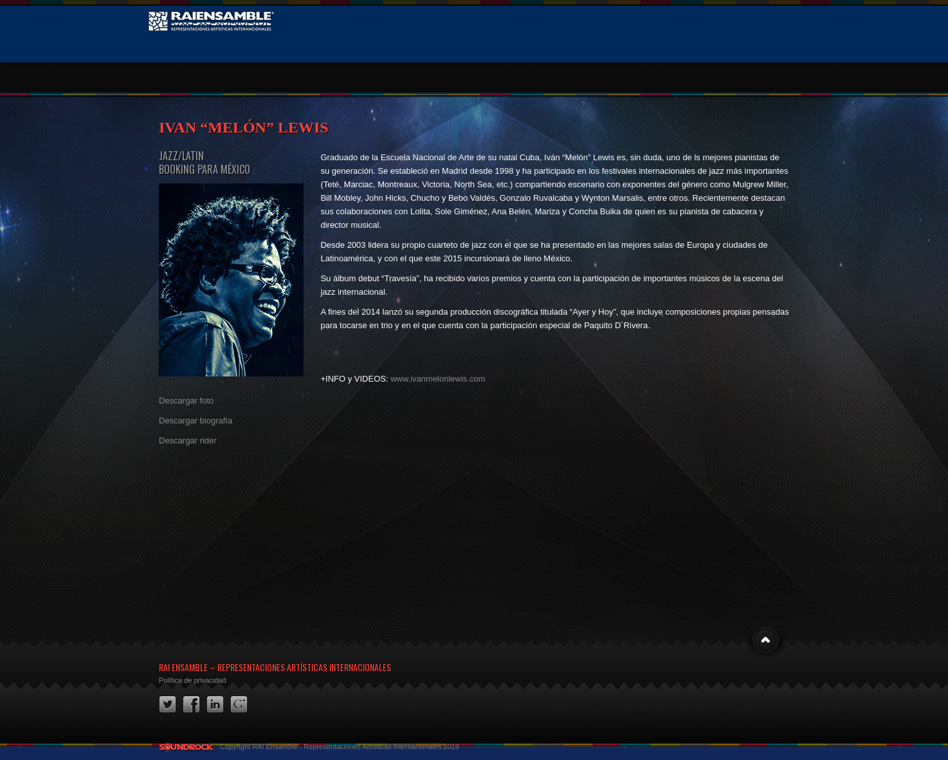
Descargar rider (188, 440)
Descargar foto (186, 400)
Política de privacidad (192, 680)
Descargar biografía (195, 420)
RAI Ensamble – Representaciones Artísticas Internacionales (275, 667)
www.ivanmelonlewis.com (437, 379)
